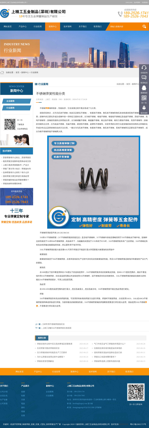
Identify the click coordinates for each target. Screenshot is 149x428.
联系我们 (145, 2)
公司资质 (4, 404)
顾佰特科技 (123, 424)
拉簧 (23, 415)
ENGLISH (129, 2)
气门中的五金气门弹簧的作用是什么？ (110, 345)
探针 (23, 408)
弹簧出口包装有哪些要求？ (105, 358)
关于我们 (83, 26)
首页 (17, 72)
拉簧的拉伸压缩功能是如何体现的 (108, 350)
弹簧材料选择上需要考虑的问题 (107, 363)
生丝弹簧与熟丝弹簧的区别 (48, 350)
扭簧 (23, 392)
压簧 (23, 400)
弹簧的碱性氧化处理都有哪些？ (16, 180)
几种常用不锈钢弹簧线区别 (55, 324)
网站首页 (8, 26)
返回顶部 (144, 113)
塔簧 (23, 411)
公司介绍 (4, 392)
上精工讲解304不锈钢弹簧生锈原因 (58, 328)
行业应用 (38, 26)
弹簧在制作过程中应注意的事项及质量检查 (54, 345)
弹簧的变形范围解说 (45, 363)
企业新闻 (10, 101)
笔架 (23, 404)
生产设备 (4, 400)
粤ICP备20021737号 (138, 424)
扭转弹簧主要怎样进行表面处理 (16, 176)
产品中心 (23, 26)
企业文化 (4, 396)
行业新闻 (34, 72)
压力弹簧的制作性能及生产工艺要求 (52, 354)
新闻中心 (53, 26)
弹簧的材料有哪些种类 (12, 184)
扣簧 (23, 396)
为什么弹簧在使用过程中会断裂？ (51, 358)
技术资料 (137, 2)
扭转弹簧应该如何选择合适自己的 (108, 354)
